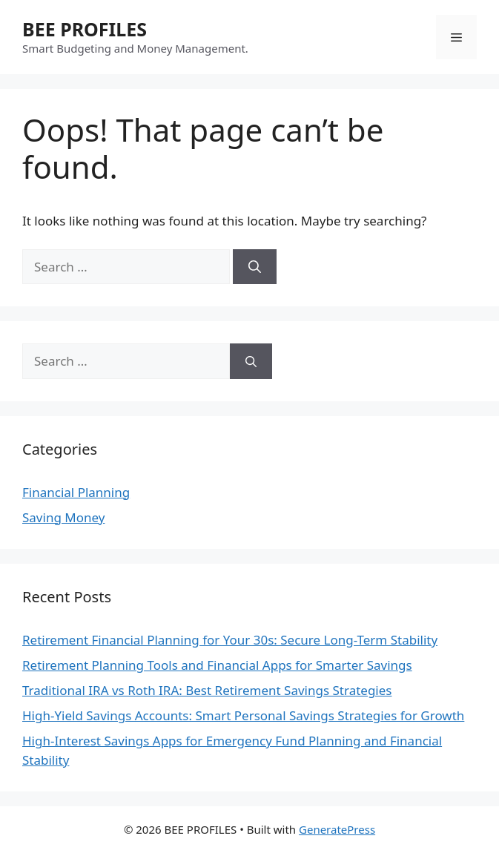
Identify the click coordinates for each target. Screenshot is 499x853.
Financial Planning (76, 492)
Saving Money (63, 517)
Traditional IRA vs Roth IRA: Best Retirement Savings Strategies (206, 690)
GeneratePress (337, 829)
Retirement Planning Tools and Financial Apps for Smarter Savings (217, 664)
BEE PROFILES (84, 29)
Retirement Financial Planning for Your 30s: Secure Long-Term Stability (229, 639)
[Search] (255, 267)
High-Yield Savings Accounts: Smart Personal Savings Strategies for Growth (243, 715)
